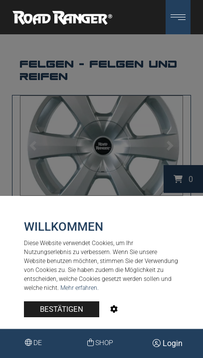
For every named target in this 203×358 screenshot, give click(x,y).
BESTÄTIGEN (61, 309)
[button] (178, 17)
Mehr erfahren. (79, 287)
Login (168, 343)
